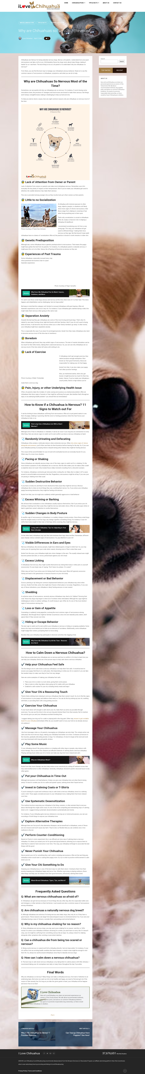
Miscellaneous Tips (27, 22)
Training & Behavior (57, 22)
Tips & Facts (93, 3)
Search (103, 58)
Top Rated (106, 70)
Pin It (52, 1015)
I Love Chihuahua (27, 38)
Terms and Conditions (35, 1071)
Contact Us (117, 3)
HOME (66, 3)
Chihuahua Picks (78, 3)
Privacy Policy (22, 1071)
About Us (106, 3)
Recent (119, 70)
